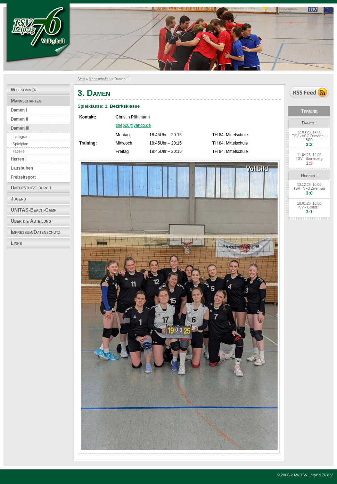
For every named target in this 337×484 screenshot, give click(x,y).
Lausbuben (22, 168)
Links (16, 243)
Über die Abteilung (31, 221)
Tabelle (19, 151)
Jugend (18, 199)
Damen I (19, 110)
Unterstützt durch (31, 187)
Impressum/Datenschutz (35, 232)
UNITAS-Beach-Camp (33, 210)
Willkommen (23, 89)
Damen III (20, 128)
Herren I (18, 159)
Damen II (19, 119)
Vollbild (257, 169)
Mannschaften (99, 79)
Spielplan (20, 144)
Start (81, 79)
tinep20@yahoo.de (133, 125)
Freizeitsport (23, 177)
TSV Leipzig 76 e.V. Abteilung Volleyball (38, 33)
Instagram (21, 136)
